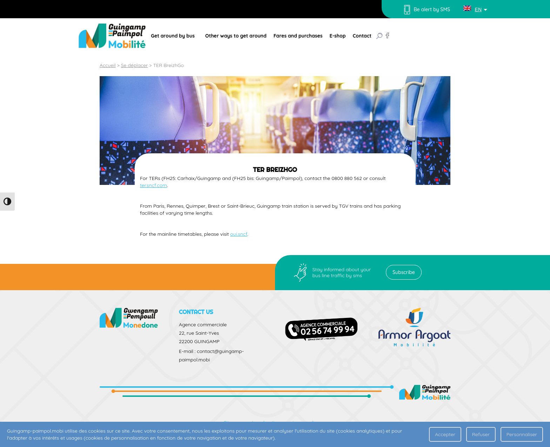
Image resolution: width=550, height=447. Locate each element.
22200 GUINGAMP (199, 341)
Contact (362, 36)
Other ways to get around (236, 36)
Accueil (108, 65)
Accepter (445, 434)
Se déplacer (134, 65)
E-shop (337, 36)
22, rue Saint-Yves (199, 333)
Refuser (481, 434)
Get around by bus (173, 36)
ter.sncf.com (153, 185)
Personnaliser (522, 434)
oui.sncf (238, 234)
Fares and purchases (298, 36)
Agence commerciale (203, 324)
